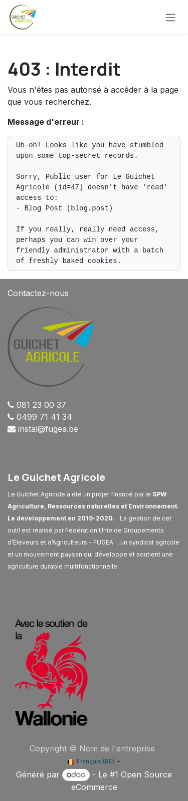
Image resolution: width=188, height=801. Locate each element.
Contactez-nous (38, 293)
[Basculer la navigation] (170, 17)
